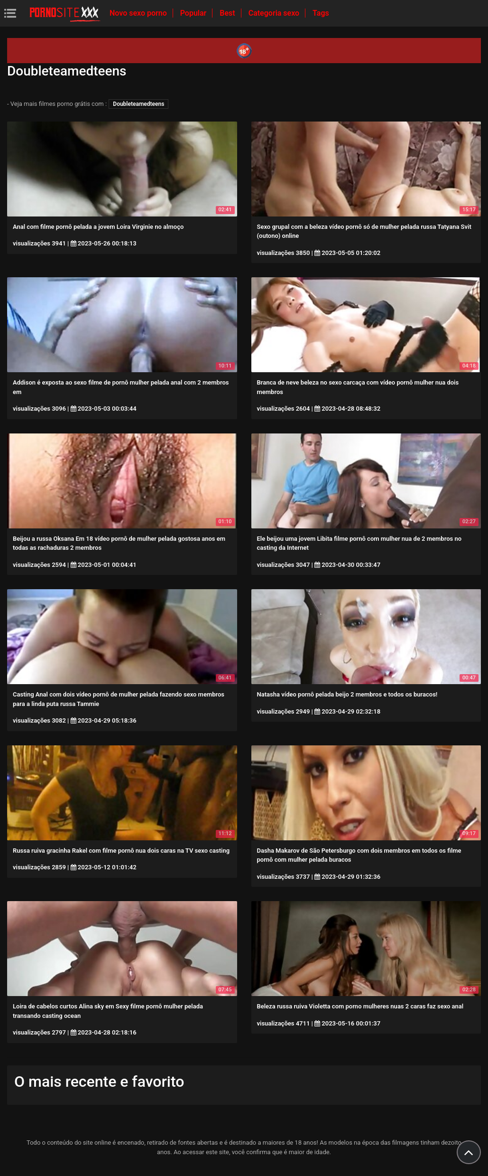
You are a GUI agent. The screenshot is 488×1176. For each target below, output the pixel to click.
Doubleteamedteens (138, 104)
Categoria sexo (275, 13)
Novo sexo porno (139, 13)
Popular (194, 13)
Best (228, 13)
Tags (321, 13)
